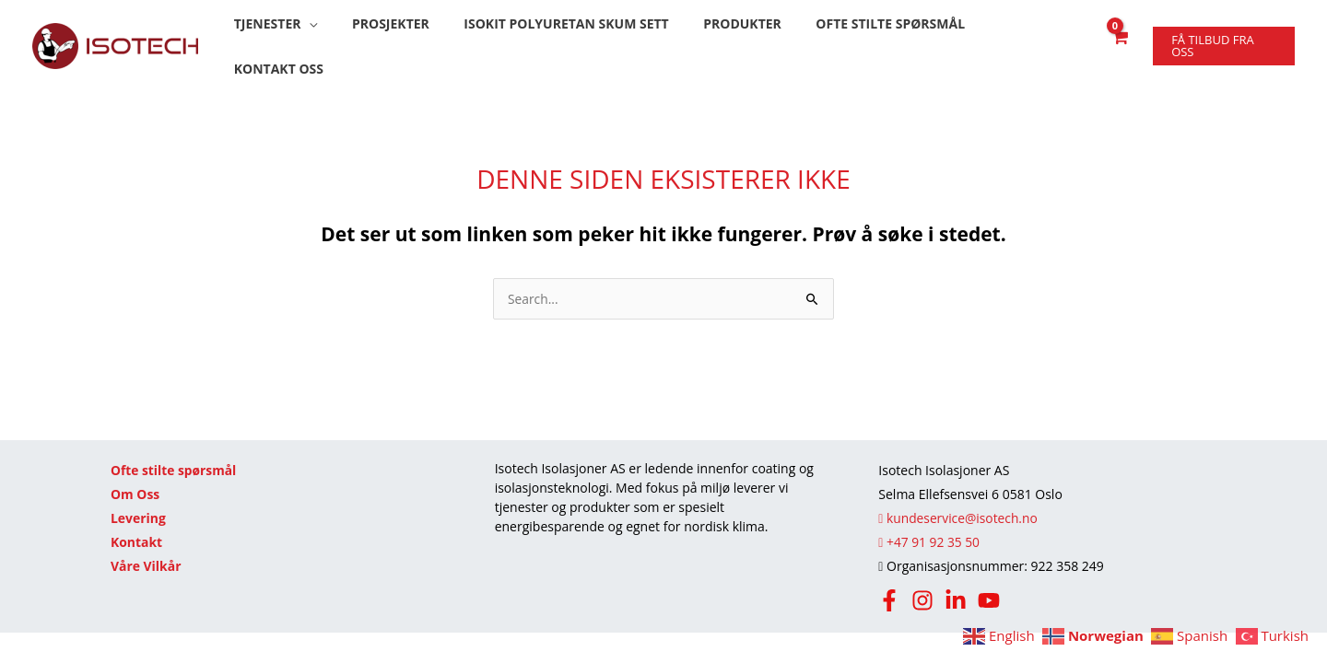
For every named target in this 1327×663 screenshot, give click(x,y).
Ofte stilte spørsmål (174, 450)
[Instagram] (922, 580)
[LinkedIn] (956, 580)
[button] (290, 36)
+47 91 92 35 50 (929, 521)
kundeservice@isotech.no (958, 497)
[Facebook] (889, 580)
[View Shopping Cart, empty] (1117, 36)
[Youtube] (989, 580)
